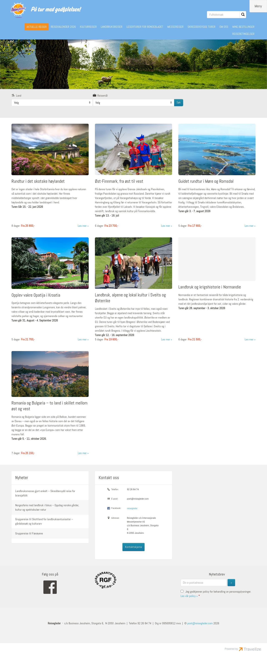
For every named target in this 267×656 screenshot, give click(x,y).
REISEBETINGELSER (243, 34)
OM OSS (223, 27)
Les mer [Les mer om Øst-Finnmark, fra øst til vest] (165, 225)
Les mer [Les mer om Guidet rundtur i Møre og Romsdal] (249, 225)
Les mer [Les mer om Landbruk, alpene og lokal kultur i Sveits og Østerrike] (165, 339)
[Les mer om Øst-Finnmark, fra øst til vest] (133, 177)
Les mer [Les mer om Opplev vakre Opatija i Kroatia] (82, 339)
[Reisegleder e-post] (200, 623)
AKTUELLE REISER (36, 27)
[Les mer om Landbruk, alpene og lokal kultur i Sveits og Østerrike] (133, 291)
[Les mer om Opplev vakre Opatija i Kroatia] (50, 291)
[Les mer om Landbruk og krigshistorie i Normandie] (217, 291)
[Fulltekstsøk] (223, 14)
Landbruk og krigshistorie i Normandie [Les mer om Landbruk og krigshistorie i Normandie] (209, 287)
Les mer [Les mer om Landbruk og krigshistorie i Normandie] (249, 339)
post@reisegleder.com (138, 498)
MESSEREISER (175, 27)
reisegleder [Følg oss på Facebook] (132, 508)
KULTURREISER (88, 27)
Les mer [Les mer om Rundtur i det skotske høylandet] (82, 225)
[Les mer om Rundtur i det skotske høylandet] (50, 177)
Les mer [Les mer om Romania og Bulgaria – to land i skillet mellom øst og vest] (82, 453)
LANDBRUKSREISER (111, 27)
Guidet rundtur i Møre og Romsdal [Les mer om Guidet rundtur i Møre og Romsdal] (206, 181)
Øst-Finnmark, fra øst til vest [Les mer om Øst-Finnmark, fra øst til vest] (119, 181)
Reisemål (100, 95)
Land (16, 95)
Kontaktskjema (133, 547)
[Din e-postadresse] (204, 582)
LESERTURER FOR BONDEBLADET (144, 27)
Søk (178, 102)
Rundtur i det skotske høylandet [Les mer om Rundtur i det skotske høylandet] (38, 181)
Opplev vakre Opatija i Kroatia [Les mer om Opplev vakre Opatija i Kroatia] (35, 295)
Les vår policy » (189, 596)
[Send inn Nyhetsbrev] (231, 582)
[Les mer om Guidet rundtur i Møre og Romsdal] (217, 177)
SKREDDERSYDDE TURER (201, 27)
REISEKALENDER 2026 (63, 27)
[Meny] (258, 6)
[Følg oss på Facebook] (50, 587)
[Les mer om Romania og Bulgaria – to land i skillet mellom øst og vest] (50, 404)
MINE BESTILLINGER (243, 27)
